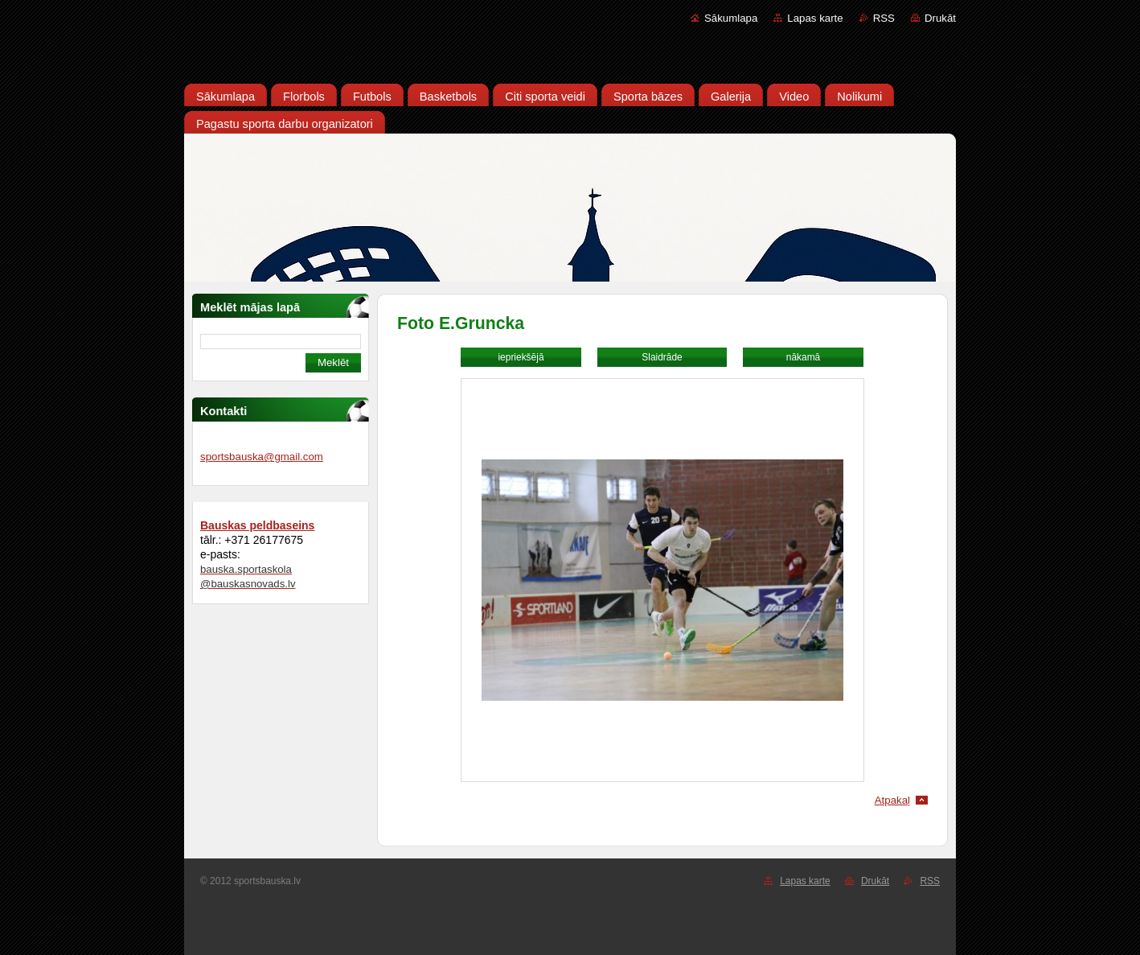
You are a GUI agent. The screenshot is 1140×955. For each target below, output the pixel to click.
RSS (884, 18)
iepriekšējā (520, 357)
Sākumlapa (730, 18)
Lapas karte (815, 18)
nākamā (803, 357)
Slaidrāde (662, 357)
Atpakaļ (892, 800)
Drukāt (940, 18)
